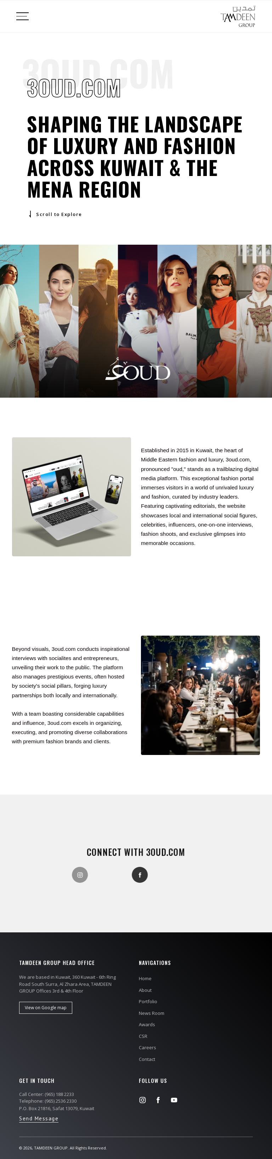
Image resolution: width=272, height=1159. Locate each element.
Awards (147, 1024)
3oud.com (165, 852)
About (145, 990)
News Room (151, 1013)
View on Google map (46, 1008)
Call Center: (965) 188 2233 (46, 1094)
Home (145, 978)
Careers (147, 1047)
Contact (147, 1059)
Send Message (38, 1118)
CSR (143, 1036)
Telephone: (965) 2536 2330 (47, 1100)
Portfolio (148, 1001)
